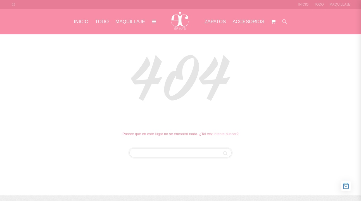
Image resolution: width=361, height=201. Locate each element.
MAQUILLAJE (339, 4)
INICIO (303, 4)
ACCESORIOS (248, 21)
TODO (319, 4)
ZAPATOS (215, 21)
